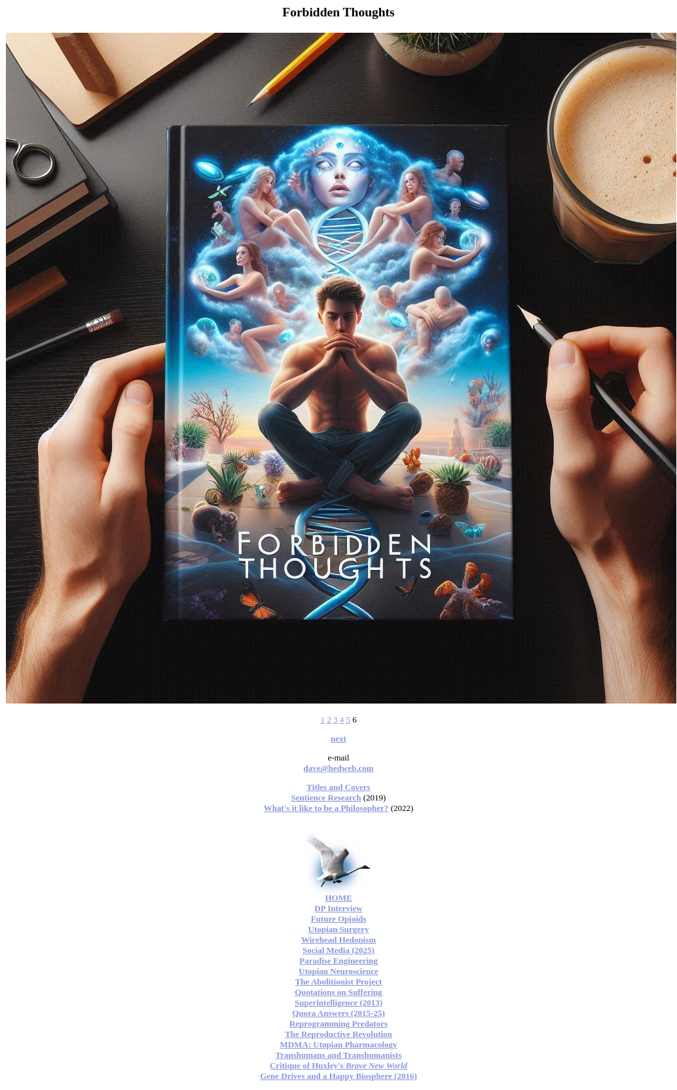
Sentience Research (326, 797)
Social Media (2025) (338, 950)
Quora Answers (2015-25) (338, 1013)
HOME (338, 898)
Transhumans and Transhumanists (339, 1055)
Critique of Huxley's (338, 1065)
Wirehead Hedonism (338, 940)
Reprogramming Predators (338, 1023)
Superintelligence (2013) (338, 1002)
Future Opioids (339, 919)
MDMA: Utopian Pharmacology (338, 1044)
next (338, 738)
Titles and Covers (338, 787)
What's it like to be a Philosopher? (326, 808)
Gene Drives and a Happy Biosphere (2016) (338, 1076)
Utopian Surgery (338, 929)
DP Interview (338, 908)
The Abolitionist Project (338, 982)
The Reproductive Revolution (338, 1034)
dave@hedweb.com (338, 768)
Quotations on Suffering (338, 992)
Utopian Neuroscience (338, 971)
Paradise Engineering (338, 961)
